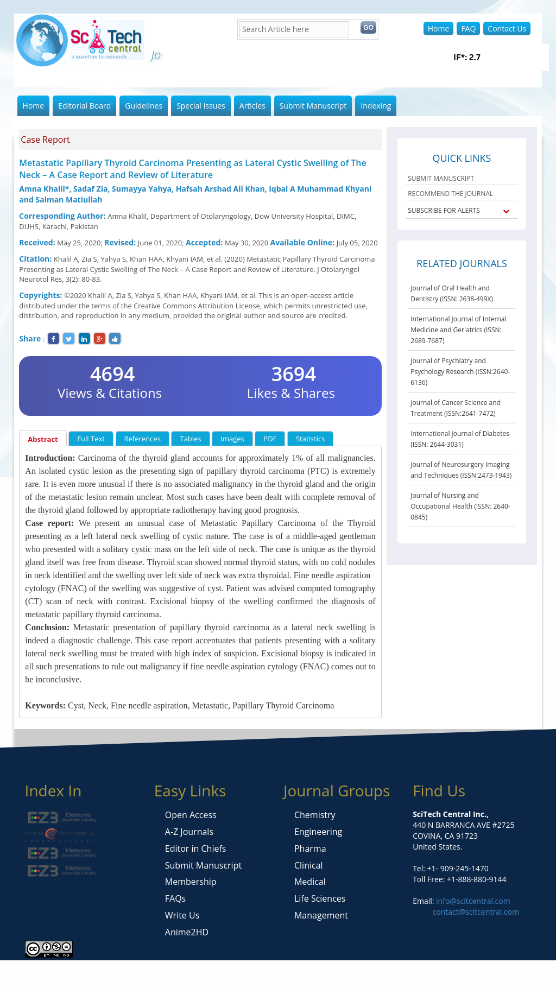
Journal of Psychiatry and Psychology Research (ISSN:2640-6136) (460, 371)
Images (232, 439)
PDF (269, 439)
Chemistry (315, 815)
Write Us (182, 915)
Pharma (310, 848)
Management (321, 915)
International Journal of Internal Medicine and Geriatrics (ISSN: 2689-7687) (458, 329)
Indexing (376, 105)
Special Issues (200, 105)
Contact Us (507, 28)
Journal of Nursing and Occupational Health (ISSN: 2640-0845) (460, 506)
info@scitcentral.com (472, 901)
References (142, 439)
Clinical (308, 865)
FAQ (468, 28)
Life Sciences (319, 898)
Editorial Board (84, 105)
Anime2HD (186, 932)
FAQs (175, 898)
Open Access (191, 815)
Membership (191, 882)
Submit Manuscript (313, 105)
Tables (190, 439)
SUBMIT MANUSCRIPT (441, 178)
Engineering (318, 832)
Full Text (91, 439)
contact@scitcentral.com (476, 912)
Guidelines (143, 105)
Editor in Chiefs (195, 848)
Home (439, 28)
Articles (252, 105)
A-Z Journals (189, 832)
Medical (310, 882)
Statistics (310, 439)
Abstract (43, 439)
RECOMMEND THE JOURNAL (450, 193)
